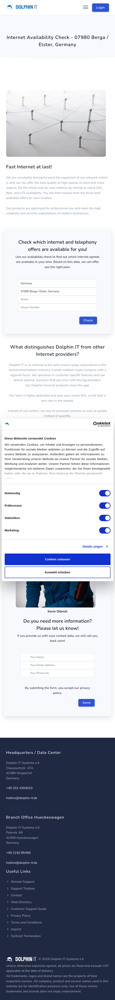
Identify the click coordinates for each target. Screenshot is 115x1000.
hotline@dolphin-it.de (21, 798)
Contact (14, 895)
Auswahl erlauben (57, 572)
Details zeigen (93, 546)
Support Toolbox (20, 888)
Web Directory (19, 902)
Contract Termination (23, 936)
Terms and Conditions (24, 922)
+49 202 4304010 (19, 788)
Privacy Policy (18, 916)
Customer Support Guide (26, 909)
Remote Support (20, 882)
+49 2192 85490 (18, 853)
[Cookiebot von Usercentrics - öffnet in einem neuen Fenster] (93, 424)
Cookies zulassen (57, 559)
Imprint (13, 929)
